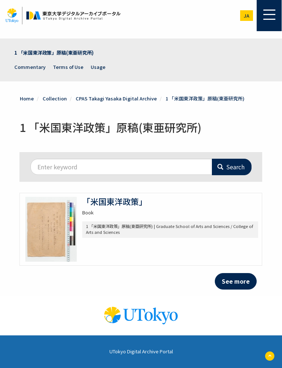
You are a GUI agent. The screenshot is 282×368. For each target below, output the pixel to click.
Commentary (30, 66)
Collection (55, 98)
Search (231, 166)
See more (236, 281)
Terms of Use (68, 66)
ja (246, 15)
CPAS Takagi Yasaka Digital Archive (116, 98)
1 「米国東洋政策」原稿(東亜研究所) (54, 52)
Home (27, 98)
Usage (98, 66)
